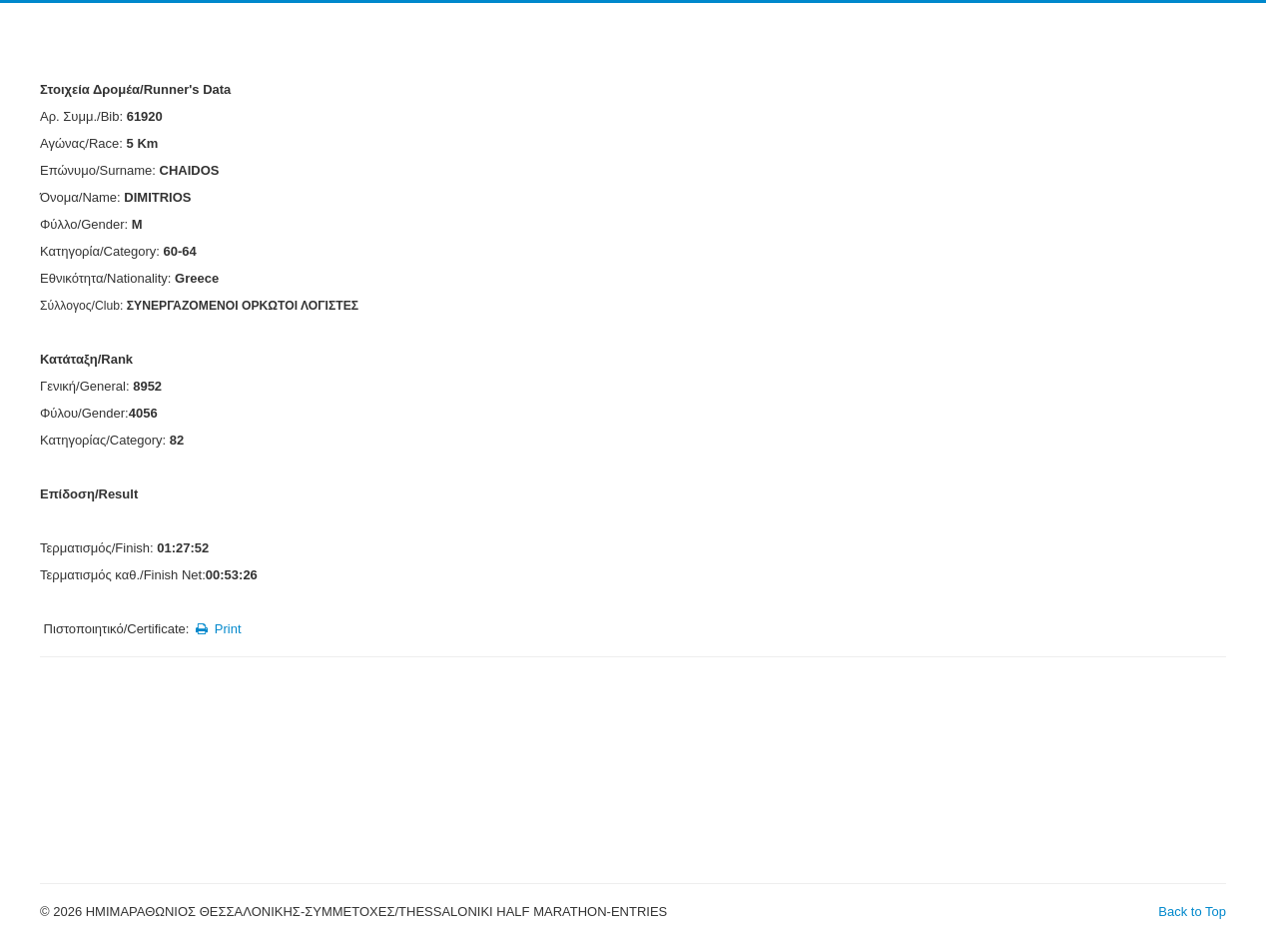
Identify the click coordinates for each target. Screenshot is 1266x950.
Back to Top (1192, 911)
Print (217, 628)
